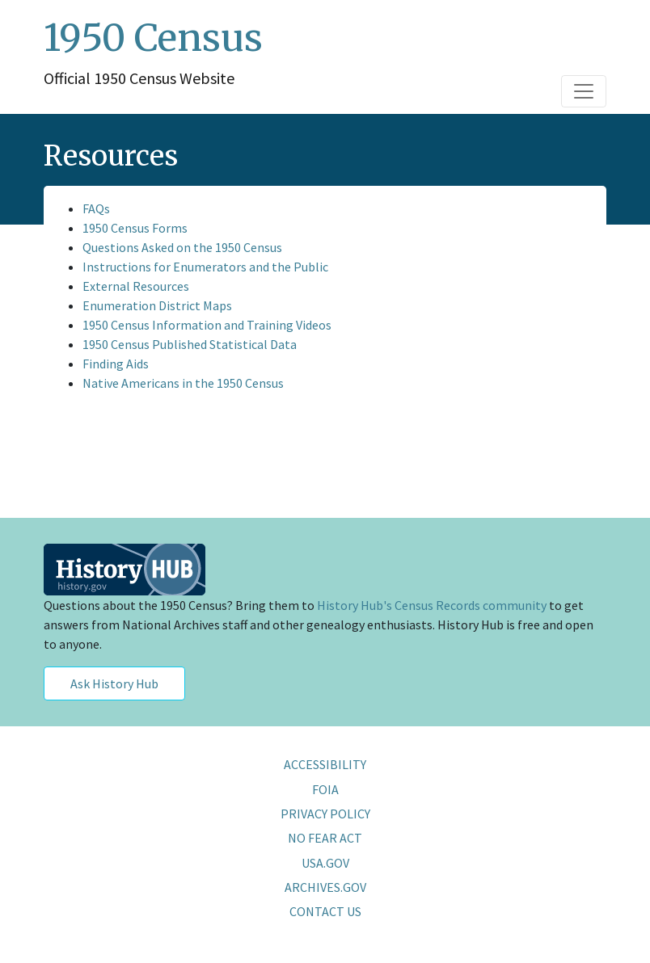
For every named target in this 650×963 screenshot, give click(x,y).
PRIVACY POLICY (325, 813)
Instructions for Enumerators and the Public (205, 267)
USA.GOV (325, 863)
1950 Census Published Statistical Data (189, 344)
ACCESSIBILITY (325, 764)
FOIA (325, 789)
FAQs (96, 208)
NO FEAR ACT (325, 838)
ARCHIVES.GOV (325, 887)
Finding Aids (115, 363)
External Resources (135, 286)
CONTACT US (325, 911)
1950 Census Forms (135, 228)
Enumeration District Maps (157, 305)
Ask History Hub (114, 683)
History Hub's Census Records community (432, 605)
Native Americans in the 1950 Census (183, 383)
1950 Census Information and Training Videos (206, 325)
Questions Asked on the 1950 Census (182, 247)
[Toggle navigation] (583, 91)
